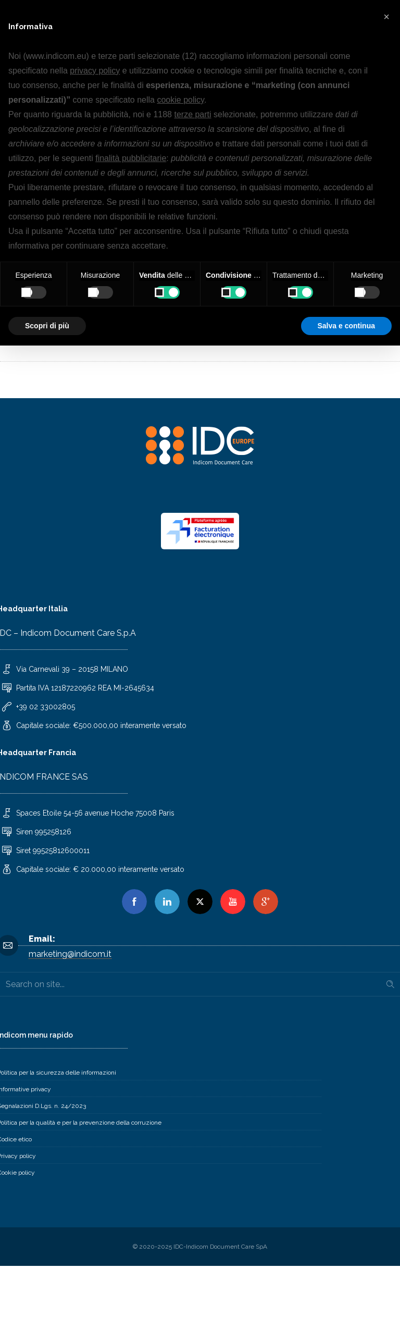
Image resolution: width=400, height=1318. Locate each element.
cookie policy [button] (180, 99)
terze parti (192, 114)
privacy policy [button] (95, 70)
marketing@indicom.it (70, 954)
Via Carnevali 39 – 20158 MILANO (72, 669)
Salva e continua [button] (346, 326)
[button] (386, 16)
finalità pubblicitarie (130, 158)
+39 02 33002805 (45, 707)
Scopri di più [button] (47, 326)
